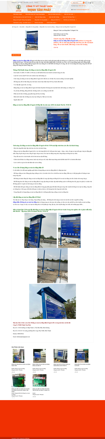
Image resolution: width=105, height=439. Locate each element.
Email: (74, 9)
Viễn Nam (27, 437)
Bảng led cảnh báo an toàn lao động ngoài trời (21, 364)
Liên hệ (36, 1)
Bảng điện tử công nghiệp (32, 26)
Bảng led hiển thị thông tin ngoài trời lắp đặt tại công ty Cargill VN (41, 388)
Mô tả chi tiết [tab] (16, 54)
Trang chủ (14, 1)
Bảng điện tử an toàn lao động (47, 26)
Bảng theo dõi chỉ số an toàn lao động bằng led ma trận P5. (62, 364)
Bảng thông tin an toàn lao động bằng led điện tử (41, 364)
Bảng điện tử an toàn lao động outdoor (82, 364)
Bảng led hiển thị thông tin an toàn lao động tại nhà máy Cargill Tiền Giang (20, 389)
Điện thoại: (75, 5)
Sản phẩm (22, 26)
